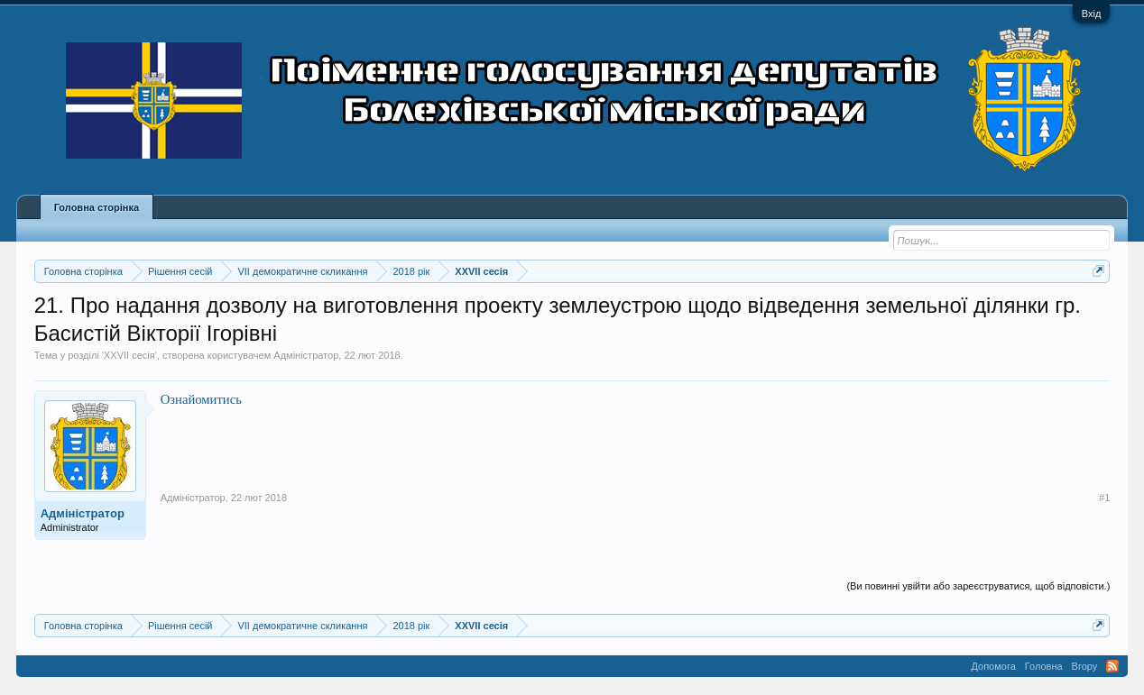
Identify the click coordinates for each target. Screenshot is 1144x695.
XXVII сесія (129, 355)
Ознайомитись (201, 399)
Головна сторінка (96, 207)
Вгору (1085, 666)
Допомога (993, 666)
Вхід (1092, 13)
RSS (1112, 666)
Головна (1044, 666)
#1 (1104, 497)
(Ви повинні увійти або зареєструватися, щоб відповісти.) (978, 586)
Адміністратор (305, 355)
